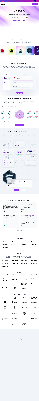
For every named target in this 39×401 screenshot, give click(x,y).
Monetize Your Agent (19, 125)
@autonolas (32, 215)
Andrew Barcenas (25, 210)
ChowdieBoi (25, 225)
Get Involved (23, 20)
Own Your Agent (16, 20)
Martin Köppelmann (8, 210)
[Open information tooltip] (30, 153)
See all (2, 334)
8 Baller (7, 225)
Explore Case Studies (19, 230)
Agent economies (19, 156)
